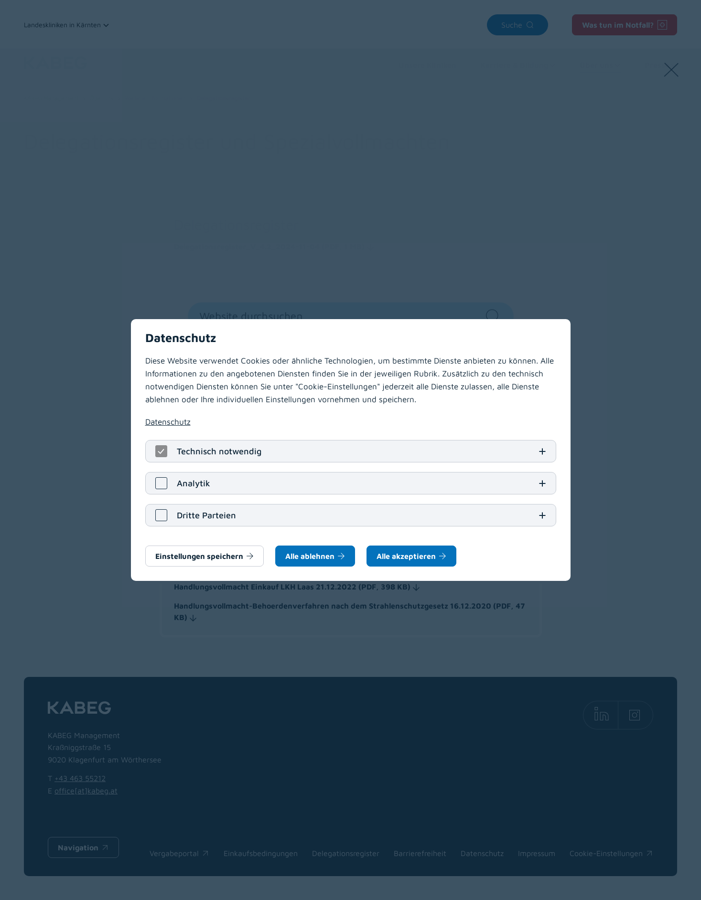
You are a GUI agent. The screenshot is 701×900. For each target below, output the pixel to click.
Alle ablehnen (309, 556)
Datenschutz (168, 422)
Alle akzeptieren (406, 556)
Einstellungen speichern (199, 556)
